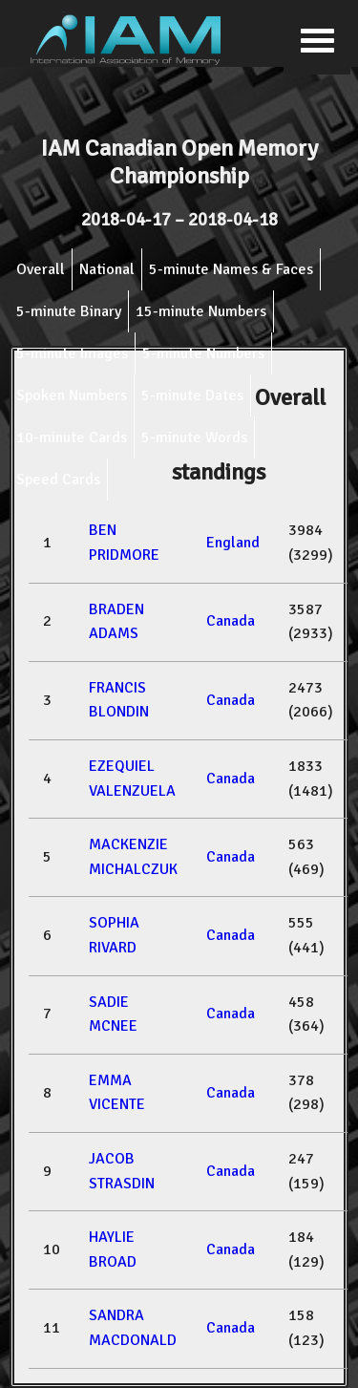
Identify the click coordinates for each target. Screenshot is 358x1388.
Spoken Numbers (71, 395)
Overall (40, 269)
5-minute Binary (68, 311)
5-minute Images (72, 353)
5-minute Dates (192, 395)
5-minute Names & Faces (231, 269)
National (107, 269)
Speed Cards (58, 479)
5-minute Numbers (203, 353)
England (233, 542)
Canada (230, 620)
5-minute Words (194, 437)
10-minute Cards (71, 437)
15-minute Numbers (201, 311)
